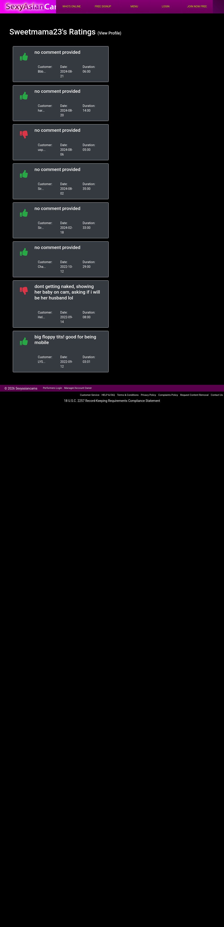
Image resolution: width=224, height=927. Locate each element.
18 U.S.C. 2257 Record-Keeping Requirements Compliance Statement (112, 401)
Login (165, 6)
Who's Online (71, 6)
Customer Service (89, 395)
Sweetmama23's (38, 32)
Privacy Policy (148, 395)
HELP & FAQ (108, 395)
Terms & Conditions (128, 395)
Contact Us (217, 395)
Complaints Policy (168, 395)
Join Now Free (197, 6)
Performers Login (52, 388)
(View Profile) (109, 33)
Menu (134, 6)
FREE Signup (103, 6)
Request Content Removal (194, 395)
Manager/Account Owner (78, 388)
